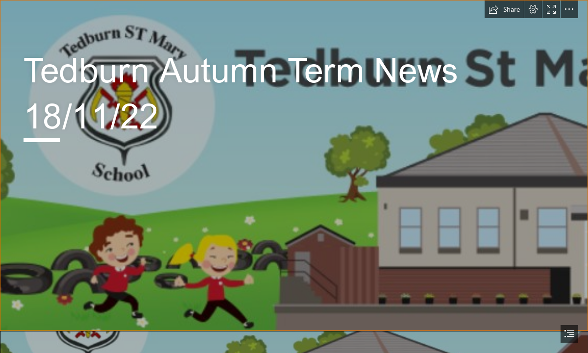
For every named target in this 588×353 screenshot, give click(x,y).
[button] (504, 9)
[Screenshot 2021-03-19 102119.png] (294, 165)
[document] (294, 176)
